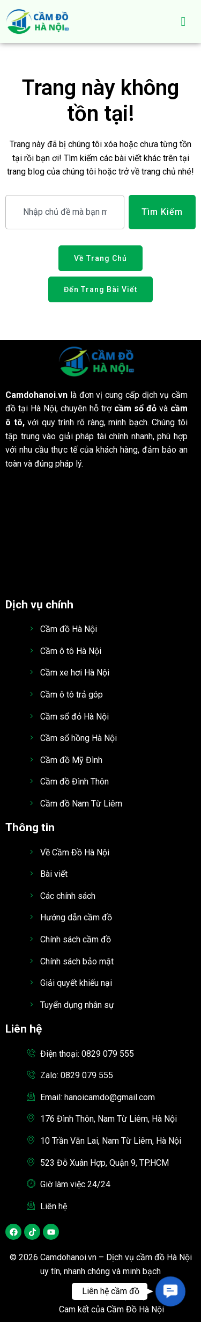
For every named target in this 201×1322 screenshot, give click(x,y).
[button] (170, 1291)
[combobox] (64, 212)
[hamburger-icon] (184, 21)
